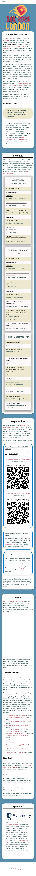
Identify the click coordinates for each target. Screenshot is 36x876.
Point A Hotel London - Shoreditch (15, 715)
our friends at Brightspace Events (15, 46)
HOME (4, 2)
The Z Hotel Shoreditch (12, 743)
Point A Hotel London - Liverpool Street (17, 725)
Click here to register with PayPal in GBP (18, 493)
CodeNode (6, 48)
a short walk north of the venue (18, 782)
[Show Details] (21, 198)
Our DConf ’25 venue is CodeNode (13, 601)
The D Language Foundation (20, 869)
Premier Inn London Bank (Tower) (15, 752)
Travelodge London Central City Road (17, 717)
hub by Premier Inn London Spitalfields (17, 749)
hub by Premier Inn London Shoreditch (17, 739)
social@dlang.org (10, 544)
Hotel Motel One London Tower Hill (16, 735)
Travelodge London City (13, 731)
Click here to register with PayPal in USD (18, 459)
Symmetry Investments (10, 38)
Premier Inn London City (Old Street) (16, 745)
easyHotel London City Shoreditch (16, 733)
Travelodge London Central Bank (15, 729)
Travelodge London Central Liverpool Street (18, 721)
